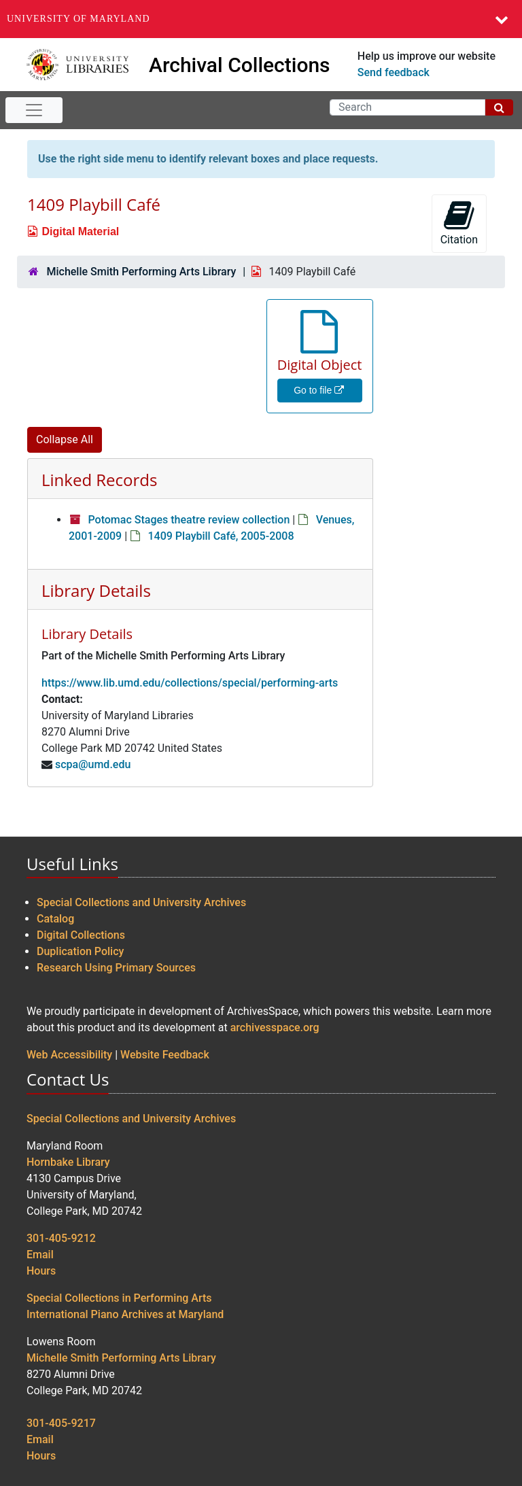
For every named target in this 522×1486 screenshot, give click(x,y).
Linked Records (99, 479)
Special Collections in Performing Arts (119, 1298)
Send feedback (394, 72)
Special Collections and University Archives (141, 902)
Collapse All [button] (64, 439)
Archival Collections (239, 65)
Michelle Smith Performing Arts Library (141, 271)
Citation (459, 222)
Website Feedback (164, 1054)
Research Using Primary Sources (116, 967)
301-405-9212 (61, 1238)
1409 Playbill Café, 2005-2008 (220, 536)
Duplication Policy (80, 951)
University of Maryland (78, 19)
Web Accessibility (69, 1054)
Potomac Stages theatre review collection (189, 519)
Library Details (96, 590)
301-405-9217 (61, 1423)
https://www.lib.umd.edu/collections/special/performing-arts (189, 682)
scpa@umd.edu (92, 764)
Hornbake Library (68, 1162)
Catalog (55, 918)
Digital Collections (81, 935)
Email (40, 1254)
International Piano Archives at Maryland (125, 1314)
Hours (41, 1270)
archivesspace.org (274, 1027)
